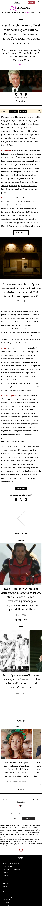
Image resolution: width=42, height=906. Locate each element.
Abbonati (31, 2)
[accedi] (39, 2)
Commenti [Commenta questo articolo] (21, 101)
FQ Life (14, 12)
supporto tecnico (9, 845)
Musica (33, 12)
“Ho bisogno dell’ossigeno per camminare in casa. (19, 186)
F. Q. (21, 64)
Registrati (28, 818)
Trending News (5, 12)
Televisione (20, 12)
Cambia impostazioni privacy (11, 869)
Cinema (27, 12)
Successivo (21, 620)
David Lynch (21, 488)
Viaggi (38, 12)
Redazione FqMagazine (17, 781)
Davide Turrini (22, 615)
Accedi (13, 818)
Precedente (21, 533)
